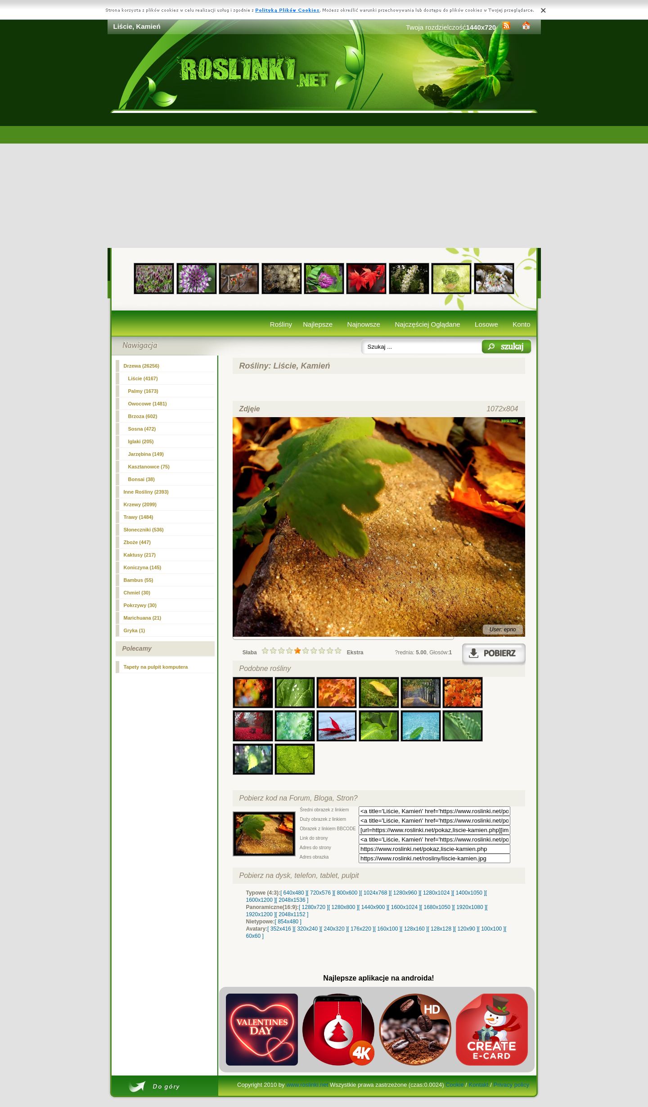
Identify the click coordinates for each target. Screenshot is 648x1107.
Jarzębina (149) (146, 454)
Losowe (486, 324)
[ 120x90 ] (466, 929)
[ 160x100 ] (387, 929)
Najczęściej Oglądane (427, 324)
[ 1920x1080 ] (470, 907)
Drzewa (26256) (142, 366)
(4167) (143, 378)
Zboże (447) (137, 542)
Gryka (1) (134, 630)
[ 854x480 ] (288, 921)
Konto (521, 324)
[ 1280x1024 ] (436, 893)
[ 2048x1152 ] (292, 914)
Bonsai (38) (141, 479)
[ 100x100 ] (491, 929)
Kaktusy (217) (140, 555)
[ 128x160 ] (414, 929)
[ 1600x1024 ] (404, 907)
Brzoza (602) (143, 416)
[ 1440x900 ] (373, 907)
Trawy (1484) (138, 517)
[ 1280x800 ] (343, 907)
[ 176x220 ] (360, 929)
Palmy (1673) (143, 391)
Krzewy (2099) (140, 504)
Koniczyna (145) (143, 567)
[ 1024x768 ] (375, 893)
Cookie (455, 1084)
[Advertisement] (324, 180)
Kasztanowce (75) (149, 466)
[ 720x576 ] (320, 893)
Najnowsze (363, 324)
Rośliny (281, 324)
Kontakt (479, 1084)
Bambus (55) (138, 580)
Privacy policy (511, 1084)
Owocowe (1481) (147, 403)
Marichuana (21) (143, 618)
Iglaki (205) (141, 441)
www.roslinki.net (307, 1084)
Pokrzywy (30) (140, 605)
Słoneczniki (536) (144, 529)
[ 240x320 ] (334, 929)
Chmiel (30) (137, 592)
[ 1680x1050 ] (437, 907)
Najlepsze (318, 324)
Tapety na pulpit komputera (156, 667)
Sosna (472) (142, 429)
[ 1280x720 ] (313, 907)
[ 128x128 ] (441, 929)
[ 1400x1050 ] (469, 893)
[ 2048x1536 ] (292, 900)
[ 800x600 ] (347, 893)
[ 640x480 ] (293, 893)
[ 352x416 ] (280, 929)
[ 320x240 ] (307, 929)
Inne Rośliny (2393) (146, 492)
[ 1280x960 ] (405, 893)
